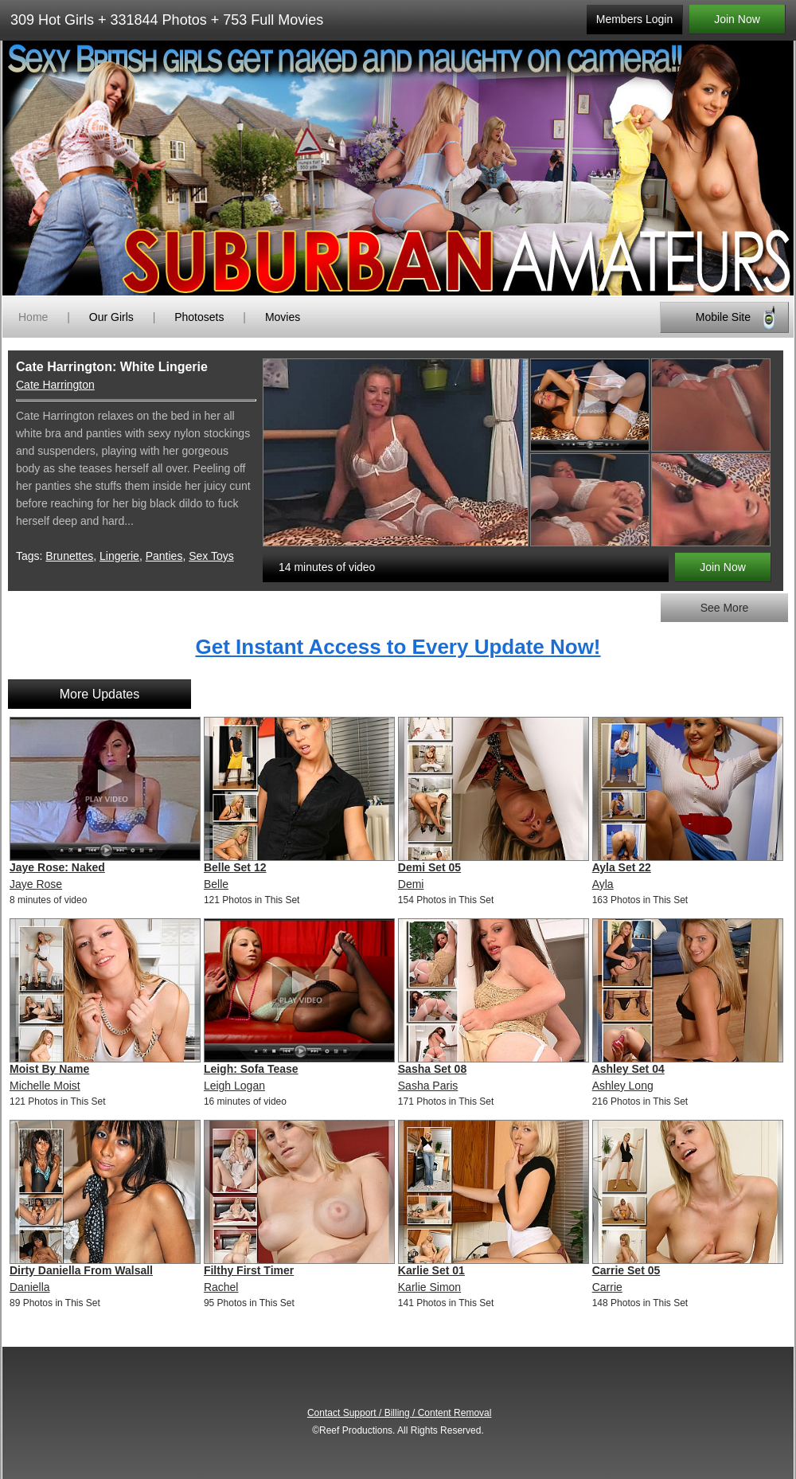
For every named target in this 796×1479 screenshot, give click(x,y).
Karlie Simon (429, 1287)
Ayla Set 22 (621, 867)
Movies (282, 317)
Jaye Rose (36, 884)
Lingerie (119, 556)
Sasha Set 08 (432, 1068)
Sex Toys (211, 556)
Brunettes (69, 556)
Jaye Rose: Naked (57, 867)
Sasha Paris (428, 1085)
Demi (411, 884)
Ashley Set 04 (628, 1068)
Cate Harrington (55, 384)
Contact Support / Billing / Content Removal (399, 1412)
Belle (216, 884)
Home (33, 317)
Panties (164, 556)
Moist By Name (49, 1068)
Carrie (607, 1287)
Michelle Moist (45, 1085)
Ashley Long (623, 1085)
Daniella (30, 1287)
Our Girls (111, 317)
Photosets (199, 317)
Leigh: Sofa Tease (251, 1068)
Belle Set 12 (235, 867)
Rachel (221, 1287)
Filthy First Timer (249, 1270)
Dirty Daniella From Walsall (81, 1270)
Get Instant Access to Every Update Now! (397, 647)
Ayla (603, 884)
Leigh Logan (234, 1085)
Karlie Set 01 (431, 1270)
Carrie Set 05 (626, 1270)
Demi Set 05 (429, 867)
